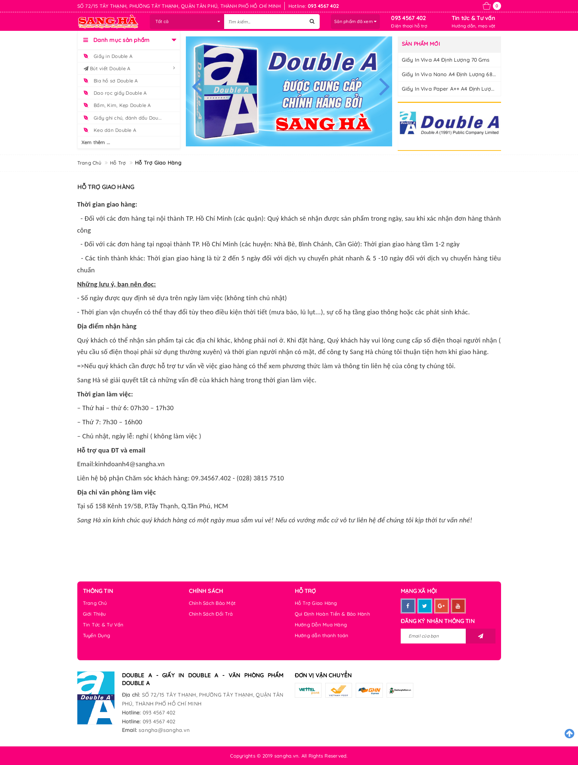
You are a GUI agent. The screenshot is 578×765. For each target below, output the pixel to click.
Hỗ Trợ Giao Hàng (316, 603)
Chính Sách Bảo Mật (212, 603)
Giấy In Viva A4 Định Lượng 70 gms (446, 59)
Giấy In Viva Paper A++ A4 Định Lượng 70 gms (459, 88)
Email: (129, 730)
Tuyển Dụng (96, 635)
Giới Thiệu (94, 614)
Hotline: (131, 712)
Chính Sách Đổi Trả (211, 614)
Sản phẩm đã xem (355, 21)
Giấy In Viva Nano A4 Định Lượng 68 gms (453, 74)
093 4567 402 (408, 18)
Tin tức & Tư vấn (473, 18)
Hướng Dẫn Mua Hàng (321, 625)
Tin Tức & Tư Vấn (103, 625)
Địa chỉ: (131, 694)
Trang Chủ (95, 603)
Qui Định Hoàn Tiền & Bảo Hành (332, 614)
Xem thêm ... (95, 142)
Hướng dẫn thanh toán (322, 635)
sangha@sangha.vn (164, 730)
